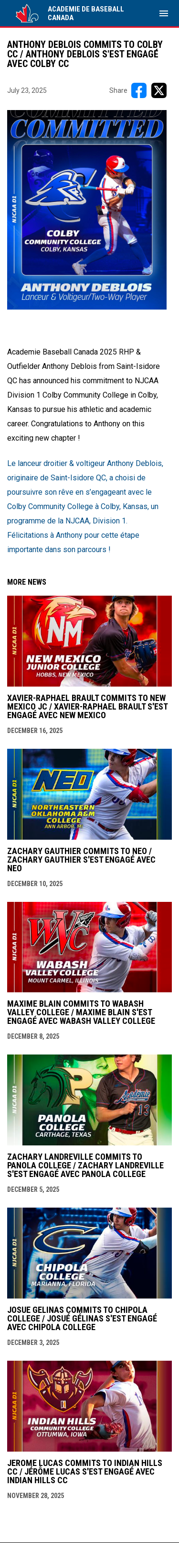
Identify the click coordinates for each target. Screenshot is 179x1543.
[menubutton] (163, 13)
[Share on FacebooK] (139, 90)
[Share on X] (159, 90)
